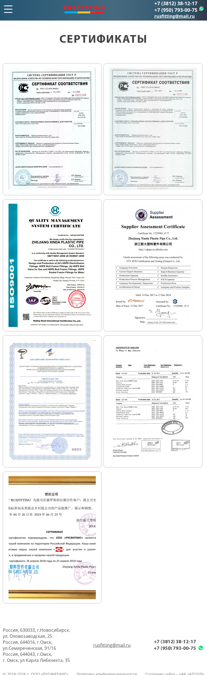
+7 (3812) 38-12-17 (175, 3)
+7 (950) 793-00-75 (175, 10)
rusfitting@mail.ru (174, 16)
